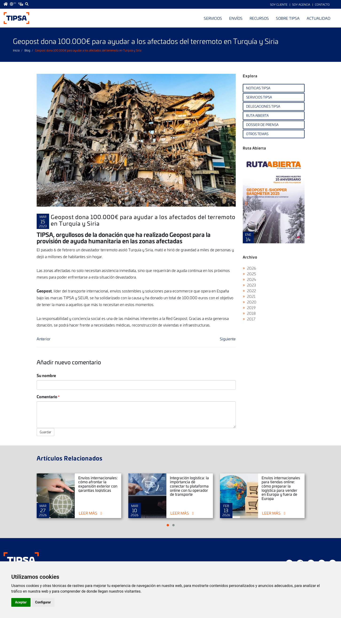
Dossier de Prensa (262, 124)
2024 (251, 279)
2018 (251, 313)
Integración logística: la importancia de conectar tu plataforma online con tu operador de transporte (189, 486)
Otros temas (257, 134)
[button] (168, 525)
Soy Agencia (301, 4)
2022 (251, 290)
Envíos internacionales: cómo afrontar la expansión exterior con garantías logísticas (98, 484)
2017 (251, 318)
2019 (251, 307)
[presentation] (246, 203)
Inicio (16, 50)
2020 (251, 301)
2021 (251, 296)
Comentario (47, 396)
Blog (27, 50)
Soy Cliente (278, 4)
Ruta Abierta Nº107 (274, 199)
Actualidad (318, 18)
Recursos (259, 18)
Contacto (322, 4)
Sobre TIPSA (288, 18)
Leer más (88, 513)
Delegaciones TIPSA (263, 106)
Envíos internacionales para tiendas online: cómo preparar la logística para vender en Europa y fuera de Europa (281, 488)
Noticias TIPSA (258, 88)
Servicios (213, 18)
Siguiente (228, 338)
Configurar (43, 602)
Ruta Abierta (257, 115)
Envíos (236, 18)
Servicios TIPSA (259, 97)
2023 (251, 284)
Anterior (44, 338)
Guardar (45, 432)
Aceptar (21, 602)
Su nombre (46, 375)
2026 (251, 268)
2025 (251, 273)
